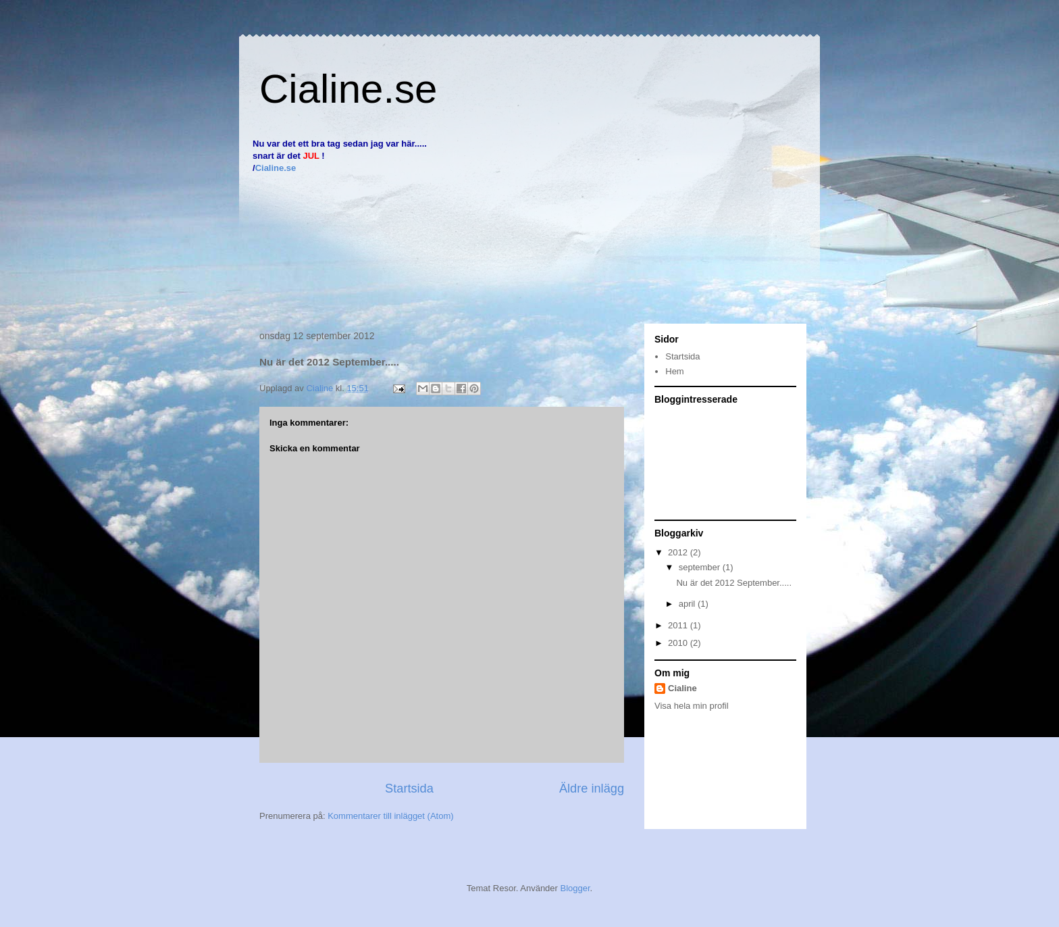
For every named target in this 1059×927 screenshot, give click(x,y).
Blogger (575, 888)
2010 (679, 643)
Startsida (409, 788)
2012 (679, 552)
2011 (679, 625)
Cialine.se (348, 88)
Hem (674, 371)
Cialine (682, 688)
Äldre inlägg (591, 788)
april (688, 604)
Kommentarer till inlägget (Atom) (390, 816)
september (701, 567)
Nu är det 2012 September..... (734, 583)
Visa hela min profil (691, 706)
